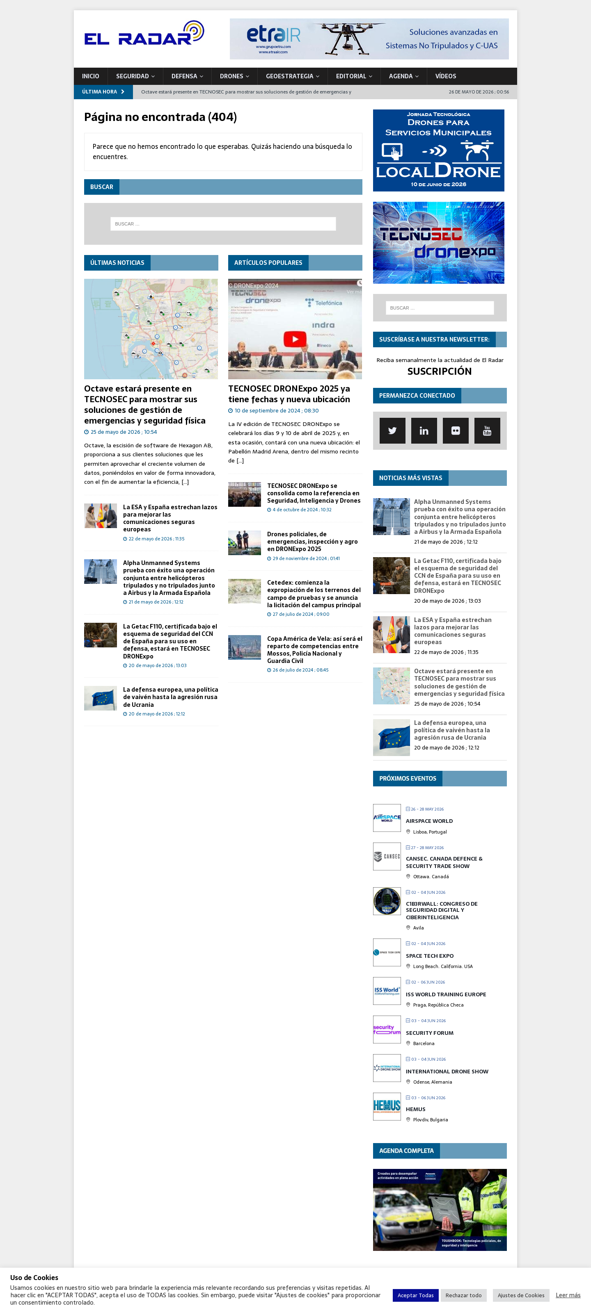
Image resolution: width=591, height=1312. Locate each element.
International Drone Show (447, 1071)
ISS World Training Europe (446, 994)
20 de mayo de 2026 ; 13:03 (158, 665)
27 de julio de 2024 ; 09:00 (301, 614)
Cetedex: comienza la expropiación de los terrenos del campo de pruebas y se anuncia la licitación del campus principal (314, 594)
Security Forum (430, 1033)
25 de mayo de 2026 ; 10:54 (124, 432)
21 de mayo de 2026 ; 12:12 (156, 602)
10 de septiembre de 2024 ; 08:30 (277, 410)
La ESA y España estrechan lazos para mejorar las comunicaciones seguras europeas (170, 518)
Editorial (351, 76)
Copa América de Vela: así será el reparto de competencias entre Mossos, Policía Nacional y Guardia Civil (314, 650)
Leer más (568, 1295)
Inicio (90, 76)
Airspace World (429, 821)
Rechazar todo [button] (464, 1295)
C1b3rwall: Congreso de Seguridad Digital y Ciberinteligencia (442, 911)
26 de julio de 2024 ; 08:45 (300, 670)
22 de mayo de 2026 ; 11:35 (156, 538)
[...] (185, 481)
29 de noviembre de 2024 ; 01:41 (306, 558)
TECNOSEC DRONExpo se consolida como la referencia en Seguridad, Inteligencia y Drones (314, 493)
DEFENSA (184, 76)
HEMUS (416, 1109)
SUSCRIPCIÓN (440, 371)
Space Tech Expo (430, 956)
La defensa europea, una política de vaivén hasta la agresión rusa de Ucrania (170, 697)
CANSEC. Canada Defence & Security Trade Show (444, 862)
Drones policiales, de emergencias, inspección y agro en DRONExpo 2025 (312, 542)
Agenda (401, 76)
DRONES (231, 76)
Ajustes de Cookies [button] (521, 1295)
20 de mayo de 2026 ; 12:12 (157, 714)
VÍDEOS (445, 76)
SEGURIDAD (132, 76)
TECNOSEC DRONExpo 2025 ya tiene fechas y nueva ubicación (289, 394)
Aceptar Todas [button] (416, 1295)
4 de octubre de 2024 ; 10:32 (302, 509)
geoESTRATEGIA (290, 76)
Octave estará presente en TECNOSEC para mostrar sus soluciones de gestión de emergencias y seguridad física (145, 404)
